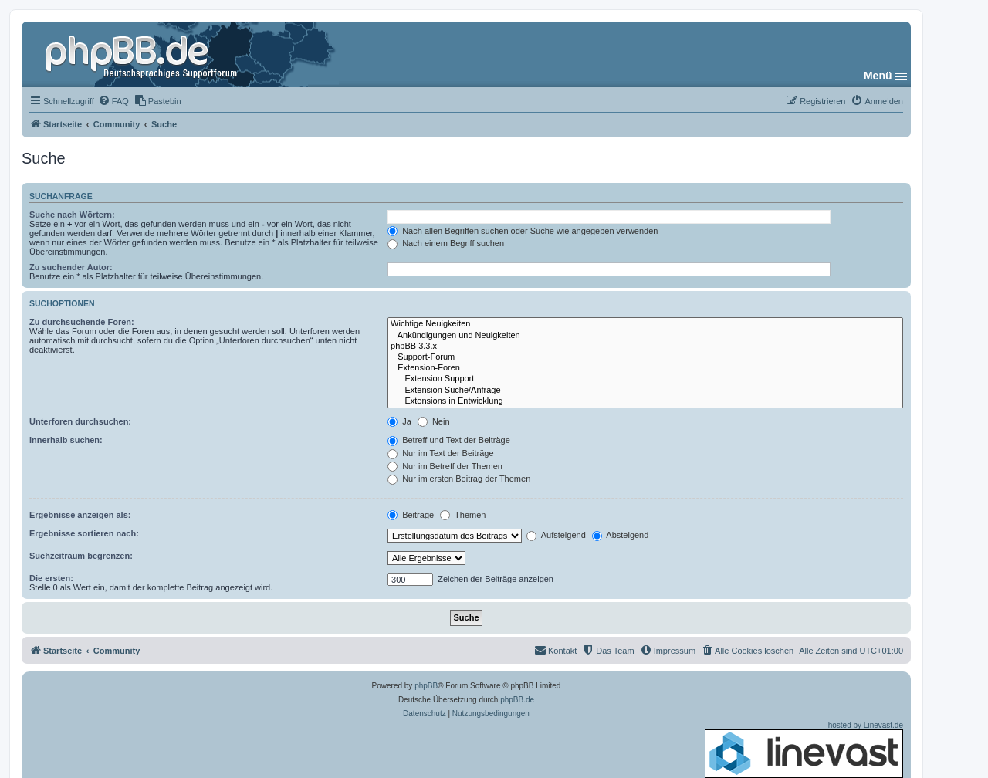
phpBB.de (517, 699)
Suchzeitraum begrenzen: (81, 555)
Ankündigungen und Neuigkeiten (645, 335)
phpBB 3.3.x (645, 346)
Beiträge (410, 514)
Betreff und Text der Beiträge (448, 440)
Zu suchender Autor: (71, 267)
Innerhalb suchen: (66, 440)
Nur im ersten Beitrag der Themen (458, 478)
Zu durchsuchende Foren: (81, 321)
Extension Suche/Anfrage (645, 390)
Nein (434, 421)
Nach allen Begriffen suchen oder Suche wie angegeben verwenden (522, 230)
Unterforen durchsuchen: (80, 421)
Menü (878, 75)
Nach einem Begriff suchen (445, 243)
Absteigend (620, 535)
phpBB (426, 686)
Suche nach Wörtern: (72, 214)
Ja (399, 421)
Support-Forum (645, 357)
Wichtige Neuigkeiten (645, 324)
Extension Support (645, 379)
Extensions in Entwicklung (645, 401)
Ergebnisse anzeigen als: (79, 514)
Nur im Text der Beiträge (440, 453)
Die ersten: (51, 578)
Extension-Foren (645, 368)
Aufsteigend (556, 535)
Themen (463, 514)
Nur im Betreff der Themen (444, 466)
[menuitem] (113, 101)
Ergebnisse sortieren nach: (84, 533)
